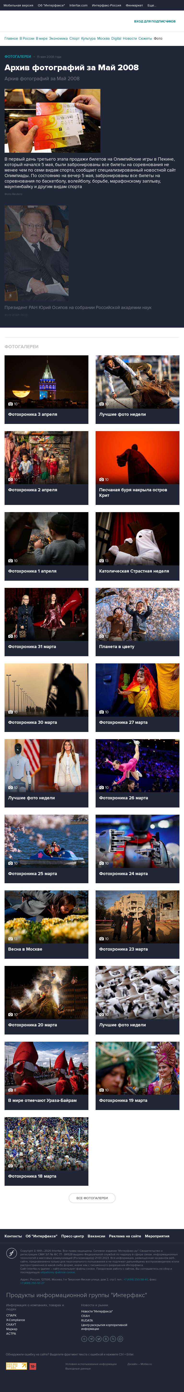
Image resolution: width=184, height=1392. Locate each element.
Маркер (11, 1329)
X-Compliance (15, 1320)
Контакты (13, 1236)
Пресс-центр (72, 1236)
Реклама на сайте (125, 1236)
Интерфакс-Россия (106, 5)
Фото (158, 38)
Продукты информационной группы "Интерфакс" (76, 1295)
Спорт (74, 38)
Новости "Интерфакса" (97, 1311)
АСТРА (11, 1334)
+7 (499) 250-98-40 (136, 1279)
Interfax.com (78, 5)
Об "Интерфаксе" (51, 5)
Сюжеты (145, 38)
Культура (88, 38)
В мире (41, 38)
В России (27, 38)
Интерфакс (92, 21)
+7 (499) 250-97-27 (32, 1283)
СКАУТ (11, 1325)
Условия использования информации (91, 1364)
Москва (103, 38)
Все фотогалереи (92, 1198)
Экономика (58, 38)
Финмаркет (134, 5)
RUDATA (87, 1320)
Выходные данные (78, 1368)
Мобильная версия (18, 5)
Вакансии (96, 1236)
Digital (116, 38)
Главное (11, 38)
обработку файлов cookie (57, 1272)
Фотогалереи (18, 56)
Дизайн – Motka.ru (139, 1364)
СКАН (85, 1316)
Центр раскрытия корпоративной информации (104, 1327)
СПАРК (11, 1315)
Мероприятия (157, 1236)
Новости (130, 38)
